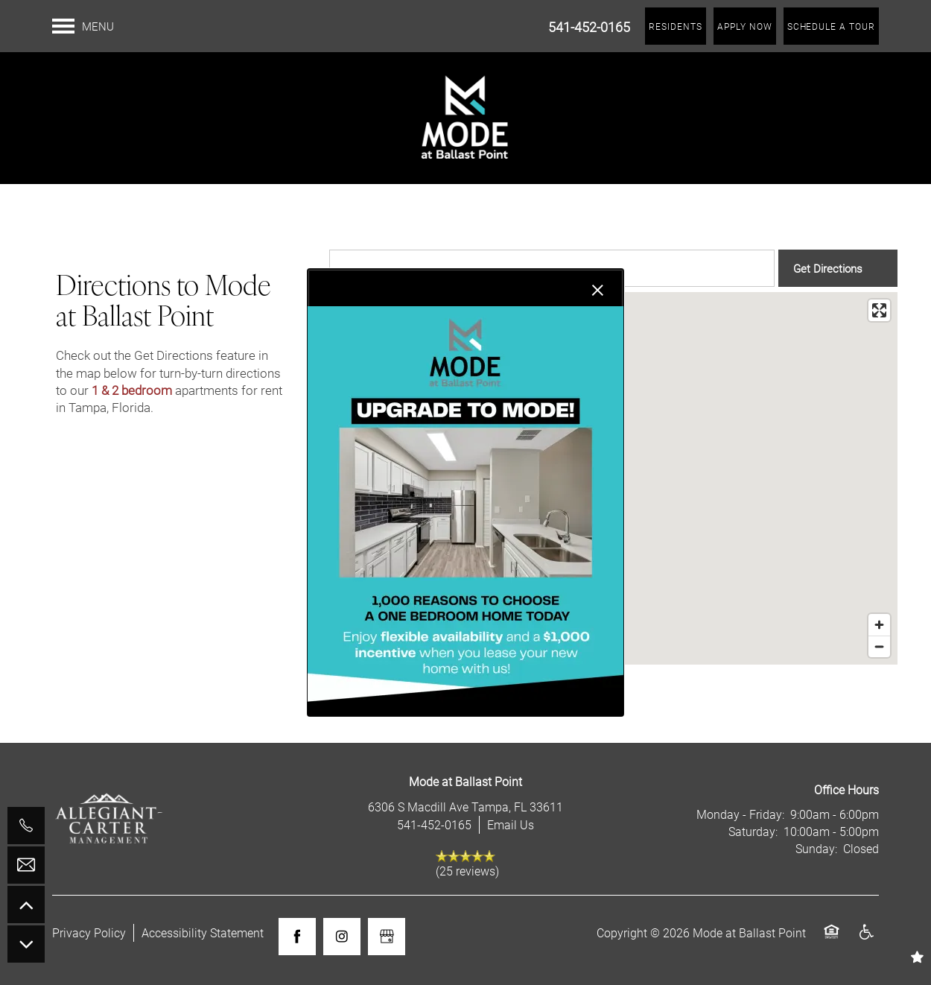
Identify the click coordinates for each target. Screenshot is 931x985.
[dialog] (465, 492)
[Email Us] (26, 865)
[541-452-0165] (26, 825)
